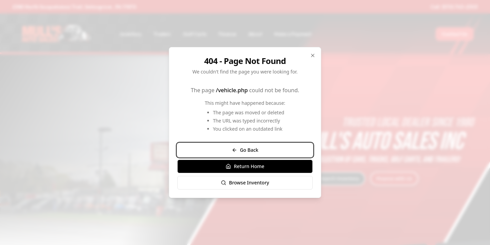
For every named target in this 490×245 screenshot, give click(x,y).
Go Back (245, 150)
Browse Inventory (245, 182)
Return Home (245, 166)
